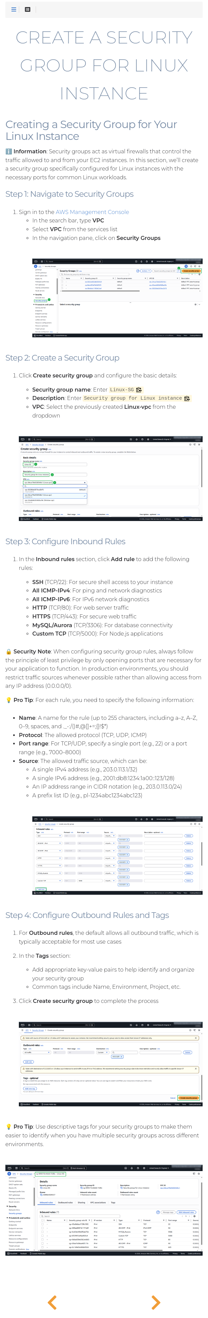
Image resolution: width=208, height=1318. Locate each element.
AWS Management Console (92, 212)
